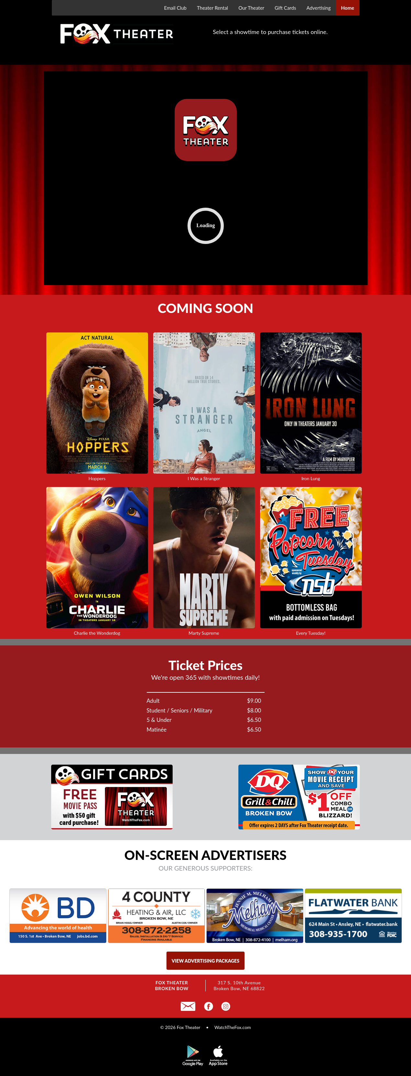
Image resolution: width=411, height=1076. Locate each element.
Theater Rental (212, 8)
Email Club (175, 8)
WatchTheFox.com (232, 1027)
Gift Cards (285, 8)
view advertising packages (205, 961)
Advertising (318, 8)
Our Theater (251, 8)
